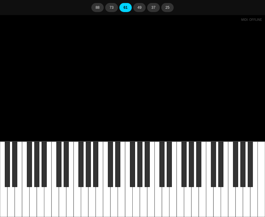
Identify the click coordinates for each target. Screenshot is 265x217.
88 (97, 7)
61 (126, 7)
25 (167, 7)
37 (153, 7)
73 (111, 7)
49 (139, 7)
